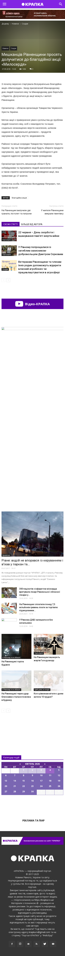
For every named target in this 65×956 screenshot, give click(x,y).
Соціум (13, 48)
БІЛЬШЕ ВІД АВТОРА (31, 224)
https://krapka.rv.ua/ (44, 899)
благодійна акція (19, 198)
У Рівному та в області (11, 657)
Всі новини (11, 727)
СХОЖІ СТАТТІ (10, 224)
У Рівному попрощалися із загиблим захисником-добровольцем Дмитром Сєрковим (40, 251)
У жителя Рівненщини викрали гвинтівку (52, 212)
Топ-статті (6, 240)
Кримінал (6, 555)
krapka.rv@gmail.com (39, 932)
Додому (5, 23)
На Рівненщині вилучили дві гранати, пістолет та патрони (17, 212)
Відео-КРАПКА (32, 304)
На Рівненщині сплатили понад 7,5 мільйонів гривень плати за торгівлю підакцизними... (38, 607)
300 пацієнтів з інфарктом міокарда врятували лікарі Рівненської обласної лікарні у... (39, 592)
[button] (60, 4)
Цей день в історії (42, 690)
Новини (5, 48)
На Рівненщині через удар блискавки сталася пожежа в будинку (16, 696)
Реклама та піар (33, 820)
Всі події (32, 805)
